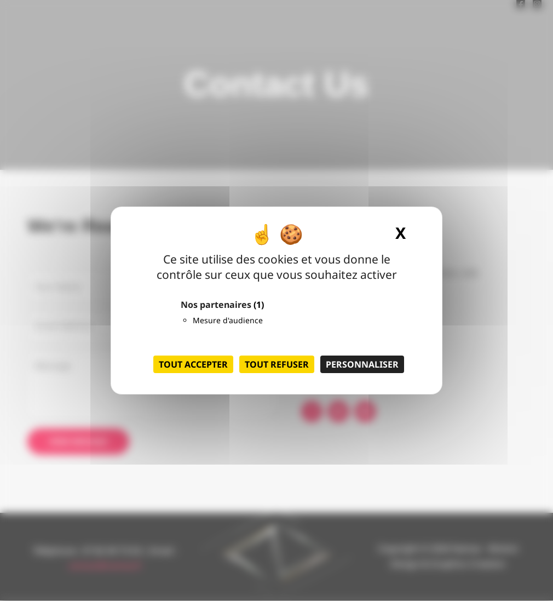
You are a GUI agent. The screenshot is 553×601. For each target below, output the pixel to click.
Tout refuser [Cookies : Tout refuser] (277, 364)
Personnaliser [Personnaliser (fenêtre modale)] (362, 364)
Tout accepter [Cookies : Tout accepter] (193, 364)
